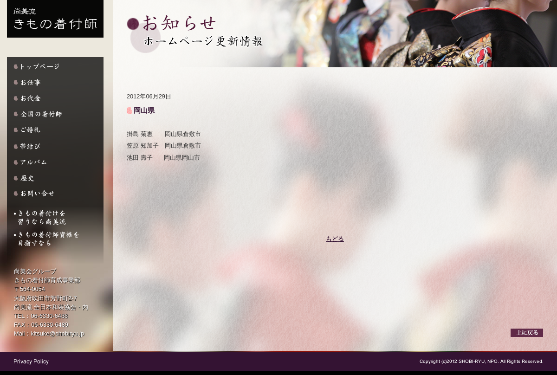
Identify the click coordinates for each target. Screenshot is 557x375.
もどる (335, 238)
